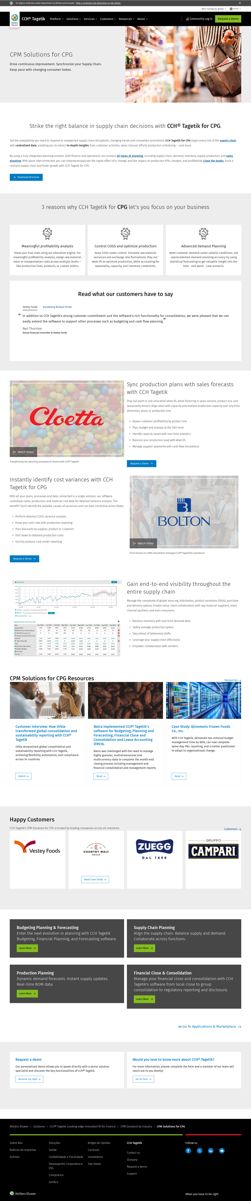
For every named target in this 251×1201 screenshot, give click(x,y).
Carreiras (93, 1150)
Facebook (188, 1150)
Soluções (54, 1143)
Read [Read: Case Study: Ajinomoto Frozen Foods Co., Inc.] (177, 776)
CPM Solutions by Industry (136, 1126)
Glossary (132, 1159)
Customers (108, 19)
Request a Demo (228, 18)
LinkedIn (211, 1150)
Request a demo (137, 1166)
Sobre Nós (16, 1143)
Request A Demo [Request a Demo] (141, 463)
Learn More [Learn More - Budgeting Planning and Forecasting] (25, 948)
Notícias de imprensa (23, 1150)
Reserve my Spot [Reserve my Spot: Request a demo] (27, 1079)
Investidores (95, 1157)
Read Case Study (93, 879)
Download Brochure (26, 177)
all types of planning (130, 156)
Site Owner (94, 1164)
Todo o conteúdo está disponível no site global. (98, 3)
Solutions (73, 19)
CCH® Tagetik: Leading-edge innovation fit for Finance (83, 1126)
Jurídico (53, 1182)
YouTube (222, 1150)
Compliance (56, 1175)
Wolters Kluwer (19, 1126)
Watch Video (26, 452)
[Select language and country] (235, 9)
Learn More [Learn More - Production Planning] (25, 993)
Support (132, 1173)
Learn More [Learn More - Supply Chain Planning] (142, 948)
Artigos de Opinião (99, 1143)
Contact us (133, 1152)
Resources (127, 19)
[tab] (30, 308)
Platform (57, 19)
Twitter (199, 1150)
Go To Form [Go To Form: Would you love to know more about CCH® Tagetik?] (142, 1079)
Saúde (53, 1150)
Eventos (14, 1157)
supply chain (228, 140)
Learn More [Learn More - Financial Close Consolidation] (142, 999)
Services (90, 19)
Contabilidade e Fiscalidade (66, 1157)
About (142, 19)
